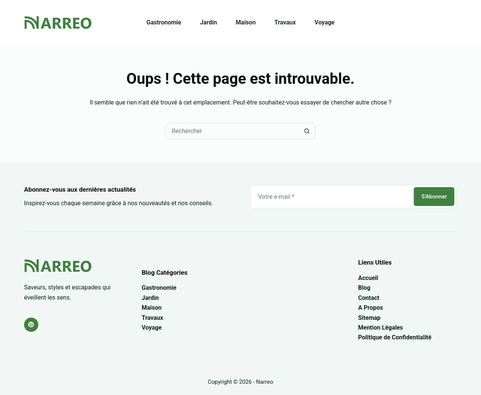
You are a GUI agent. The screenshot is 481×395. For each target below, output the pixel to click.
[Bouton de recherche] (307, 131)
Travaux (285, 22)
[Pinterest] (31, 325)
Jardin (208, 22)
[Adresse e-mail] (331, 196)
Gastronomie (164, 22)
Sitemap (369, 317)
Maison (246, 22)
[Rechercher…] (232, 131)
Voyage (324, 22)
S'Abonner (434, 196)
